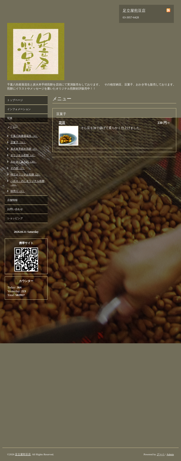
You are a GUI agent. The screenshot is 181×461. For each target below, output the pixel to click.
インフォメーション (19, 109)
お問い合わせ (15, 209)
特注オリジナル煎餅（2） (25, 174)
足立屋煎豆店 (23, 454)
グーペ (161, 454)
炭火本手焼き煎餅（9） (24, 148)
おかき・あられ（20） (23, 161)
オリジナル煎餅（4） (22, 155)
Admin (170, 454)
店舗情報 (12, 200)
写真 (9, 118)
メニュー (12, 127)
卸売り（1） (17, 191)
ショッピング (15, 218)
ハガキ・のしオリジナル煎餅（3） (27, 183)
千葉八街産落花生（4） (24, 135)
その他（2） (17, 168)
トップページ (15, 100)
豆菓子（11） (18, 142)
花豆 (62, 123)
